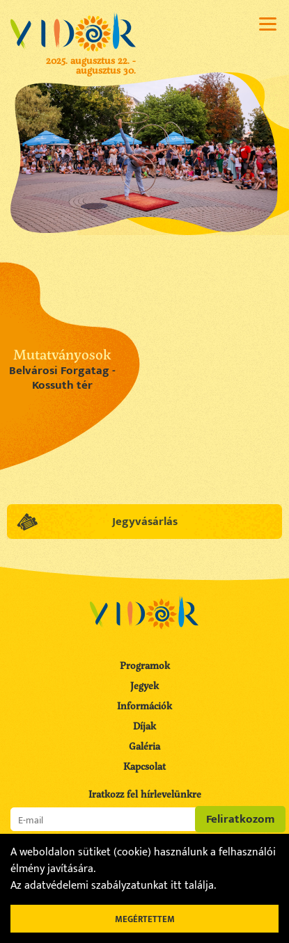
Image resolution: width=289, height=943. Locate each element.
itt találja (192, 885)
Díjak (144, 725)
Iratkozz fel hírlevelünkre (144, 794)
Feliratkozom (240, 819)
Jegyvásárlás (144, 521)
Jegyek (144, 685)
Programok (145, 665)
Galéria (144, 746)
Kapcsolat (144, 766)
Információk (144, 705)
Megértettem (145, 919)
